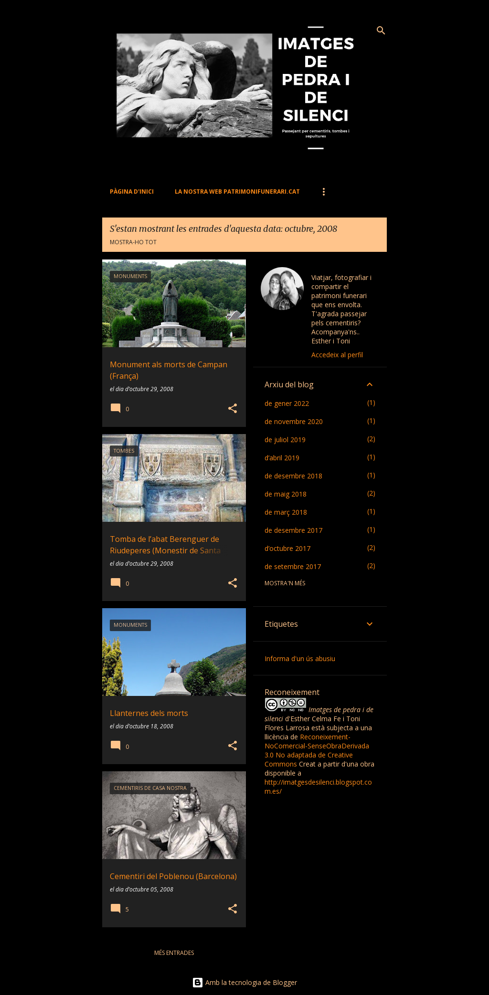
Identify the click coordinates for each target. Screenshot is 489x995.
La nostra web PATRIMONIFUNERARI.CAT (237, 191)
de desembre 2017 (293, 530)
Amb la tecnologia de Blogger (244, 982)
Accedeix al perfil (337, 354)
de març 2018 (286, 512)
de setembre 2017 (293, 566)
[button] (232, 409)
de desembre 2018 (293, 475)
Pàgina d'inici (132, 191)
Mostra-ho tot (133, 242)
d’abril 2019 (282, 457)
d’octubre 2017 (287, 548)
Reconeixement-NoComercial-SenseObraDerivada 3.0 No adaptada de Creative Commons (317, 750)
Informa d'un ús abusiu (300, 658)
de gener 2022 (287, 403)
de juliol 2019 (285, 439)
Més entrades (174, 953)
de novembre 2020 (294, 421)
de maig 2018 (286, 493)
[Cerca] (381, 30)
